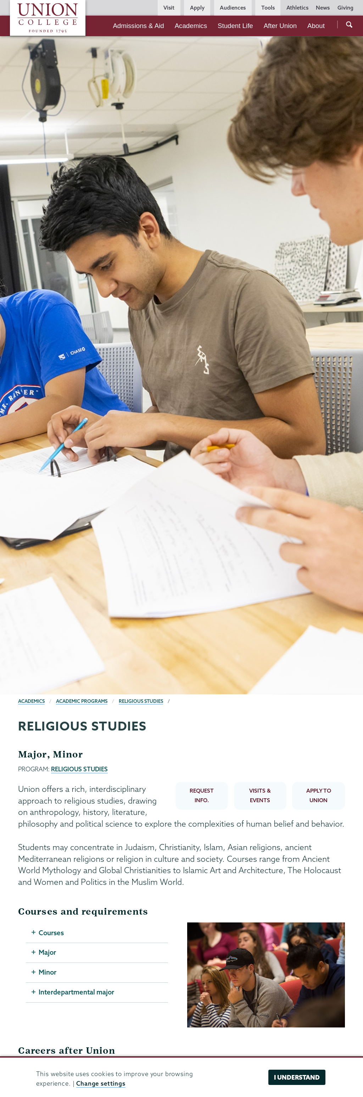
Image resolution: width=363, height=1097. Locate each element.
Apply (197, 7)
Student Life (235, 25)
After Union (280, 25)
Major (47, 952)
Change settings (100, 1083)
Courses (51, 932)
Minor (47, 972)
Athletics (297, 7)
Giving (345, 7)
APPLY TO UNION (318, 795)
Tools (268, 7)
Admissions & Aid (138, 25)
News (323, 7)
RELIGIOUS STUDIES (79, 769)
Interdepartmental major (76, 992)
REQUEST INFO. (202, 795)
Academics (191, 25)
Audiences (233, 7)
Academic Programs (81, 701)
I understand (297, 1077)
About (316, 25)
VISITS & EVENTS (260, 795)
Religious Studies (141, 701)
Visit (168, 7)
